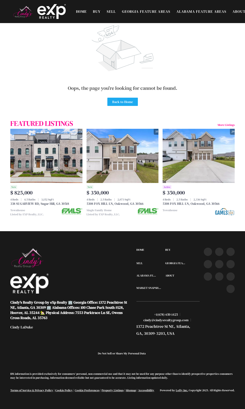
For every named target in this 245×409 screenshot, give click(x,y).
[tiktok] (208, 276)
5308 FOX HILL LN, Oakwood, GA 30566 (115, 203)
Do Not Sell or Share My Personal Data (122, 353)
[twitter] (230, 252)
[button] (22, 11)
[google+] (230, 289)
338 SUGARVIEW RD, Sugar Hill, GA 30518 (39, 203)
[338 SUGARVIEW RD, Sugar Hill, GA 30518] (46, 156)
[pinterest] (230, 276)
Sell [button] (111, 11)
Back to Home (122, 102)
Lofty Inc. (182, 390)
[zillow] (208, 264)
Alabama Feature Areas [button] (201, 11)
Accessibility (146, 390)
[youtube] (230, 264)
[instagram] (219, 264)
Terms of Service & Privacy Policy (31, 390)
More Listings (226, 125)
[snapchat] (219, 276)
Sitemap (131, 390)
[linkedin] (219, 252)
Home (81, 11)
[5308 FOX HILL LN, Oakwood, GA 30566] (123, 156)
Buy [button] (97, 11)
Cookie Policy (64, 390)
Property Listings (113, 390)
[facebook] (208, 252)
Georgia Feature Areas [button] (146, 11)
